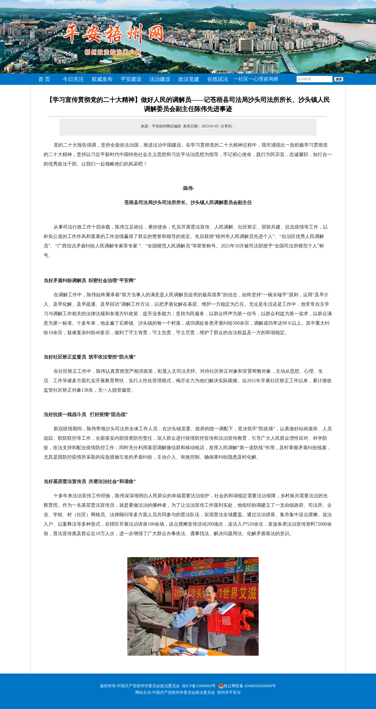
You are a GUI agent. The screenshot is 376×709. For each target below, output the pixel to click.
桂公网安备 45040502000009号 (247, 686)
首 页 (44, 79)
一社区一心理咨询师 (255, 79)
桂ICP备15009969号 (199, 686)
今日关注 (73, 79)
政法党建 (188, 79)
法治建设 (159, 79)
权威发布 (102, 79)
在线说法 (217, 79)
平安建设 (131, 79)
